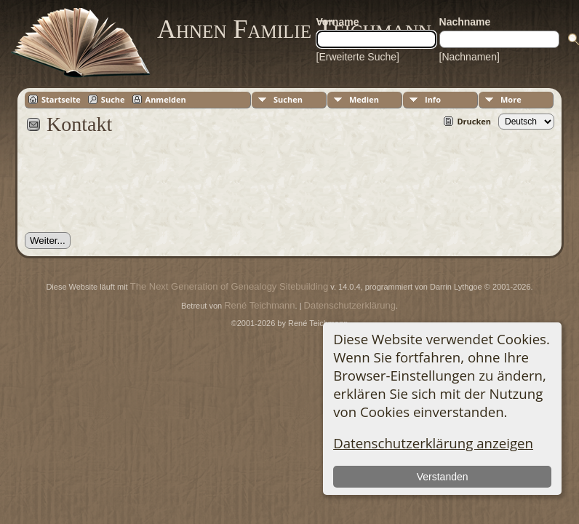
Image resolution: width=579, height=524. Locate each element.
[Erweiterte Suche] (357, 57)
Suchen (288, 99)
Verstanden (442, 477)
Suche (113, 99)
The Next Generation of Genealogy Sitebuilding (229, 286)
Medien (364, 99)
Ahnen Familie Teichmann (294, 29)
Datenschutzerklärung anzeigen (433, 443)
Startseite (61, 99)
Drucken (474, 121)
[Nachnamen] (469, 57)
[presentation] (135, 191)
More (511, 99)
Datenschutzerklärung (350, 305)
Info (433, 99)
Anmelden (165, 99)
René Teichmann (259, 305)
